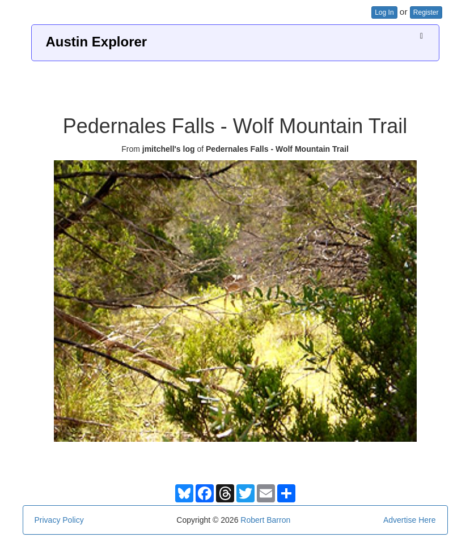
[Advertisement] (235, 84)
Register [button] (426, 12)
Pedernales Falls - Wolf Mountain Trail (277, 148)
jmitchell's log (168, 148)
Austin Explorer (96, 41)
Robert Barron (265, 519)
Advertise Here (409, 519)
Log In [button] (384, 12)
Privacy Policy (59, 519)
